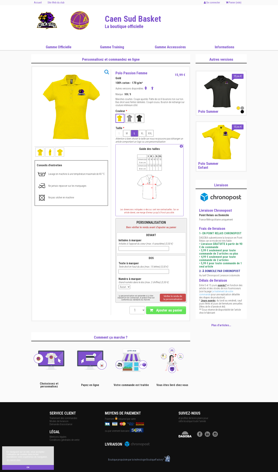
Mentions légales (58, 436)
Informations (224, 47)
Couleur (121, 111)
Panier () (233, 2)
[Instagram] (216, 435)
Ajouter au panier (166, 310)
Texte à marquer (129, 263)
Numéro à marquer (130, 279)
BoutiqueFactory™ (158, 459)
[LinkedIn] (208, 435)
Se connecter (212, 2)
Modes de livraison (59, 421)
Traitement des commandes (63, 418)
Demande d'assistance (61, 424)
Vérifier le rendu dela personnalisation (172, 298)
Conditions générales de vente (64, 439)
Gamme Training (112, 47)
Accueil (38, 2)
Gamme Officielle (58, 47)
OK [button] (28, 467)
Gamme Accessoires (170, 47)
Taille (119, 128)
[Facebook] (200, 435)
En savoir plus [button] (13, 460)
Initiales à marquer (130, 240)
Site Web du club (56, 2)
